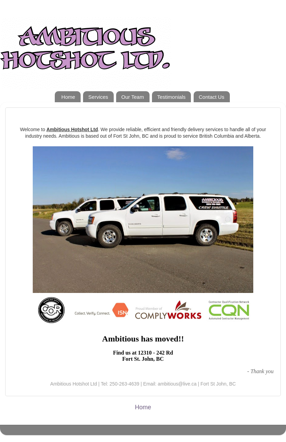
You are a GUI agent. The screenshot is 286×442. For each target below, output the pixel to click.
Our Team (132, 97)
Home (68, 97)
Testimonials (171, 97)
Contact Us (211, 97)
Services (98, 97)
